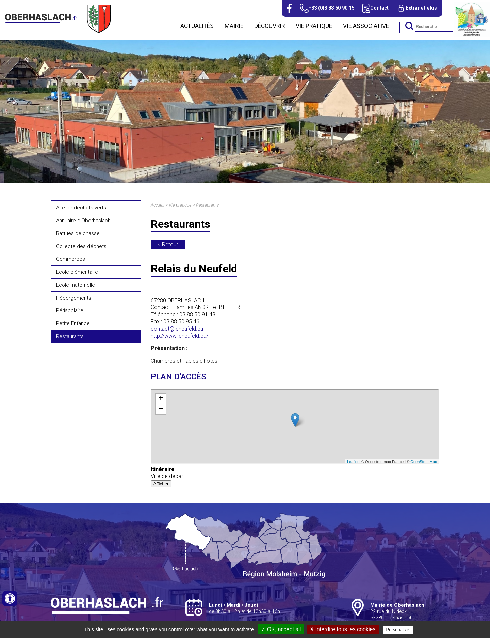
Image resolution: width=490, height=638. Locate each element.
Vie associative (366, 25)
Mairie (234, 25)
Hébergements (73, 298)
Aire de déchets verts (81, 207)
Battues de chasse (78, 233)
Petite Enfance (73, 323)
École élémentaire (77, 272)
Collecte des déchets (81, 246)
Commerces (70, 259)
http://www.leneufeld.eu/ (179, 336)
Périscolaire (69, 310)
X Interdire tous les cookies (342, 629)
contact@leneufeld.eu (177, 328)
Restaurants (70, 336)
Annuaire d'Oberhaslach (83, 220)
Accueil (157, 205)
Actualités (197, 25)
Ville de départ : (213, 476)
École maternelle (75, 285)
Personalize (397, 629)
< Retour (168, 244)
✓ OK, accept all (281, 629)
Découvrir (269, 25)
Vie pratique (314, 25)
